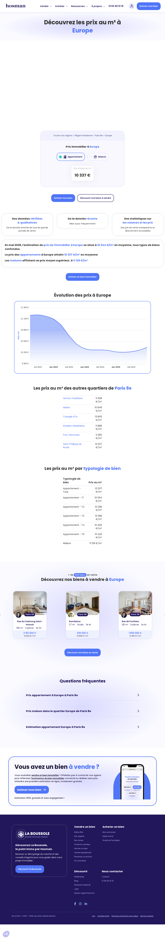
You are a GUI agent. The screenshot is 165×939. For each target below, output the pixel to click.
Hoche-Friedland (72, 398)
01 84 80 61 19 (116, 6)
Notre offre (78, 829)
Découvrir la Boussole (29, 866)
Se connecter (80, 858)
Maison (98, 156)
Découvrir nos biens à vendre (95, 198)
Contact (105, 874)
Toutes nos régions (62, 135)
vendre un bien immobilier (45, 772)
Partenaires (79, 874)
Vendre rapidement (82, 850)
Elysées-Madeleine (74, 425)
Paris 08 (30, 614)
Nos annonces (108, 829)
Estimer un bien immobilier (83, 276)
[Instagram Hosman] (80, 901)
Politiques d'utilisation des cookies (124, 913)
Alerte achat (107, 833)
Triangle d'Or (70, 416)
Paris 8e (99, 135)
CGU (93, 913)
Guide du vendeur (82, 842)
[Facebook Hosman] (75, 901)
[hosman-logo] (15, 6)
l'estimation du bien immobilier (47, 775)
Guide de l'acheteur (111, 837)
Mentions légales (146, 913)
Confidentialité (103, 913)
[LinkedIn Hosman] (86, 901)
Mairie (66, 407)
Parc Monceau (71, 435)
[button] (6, 934)
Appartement (70, 156)
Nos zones (78, 837)
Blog (76, 878)
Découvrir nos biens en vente (82, 652)
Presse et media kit (82, 882)
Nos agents (79, 833)
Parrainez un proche (83, 854)
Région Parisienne (84, 135)
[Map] (82, 88)
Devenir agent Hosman (84, 890)
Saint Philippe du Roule (72, 445)
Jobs (76, 886)
